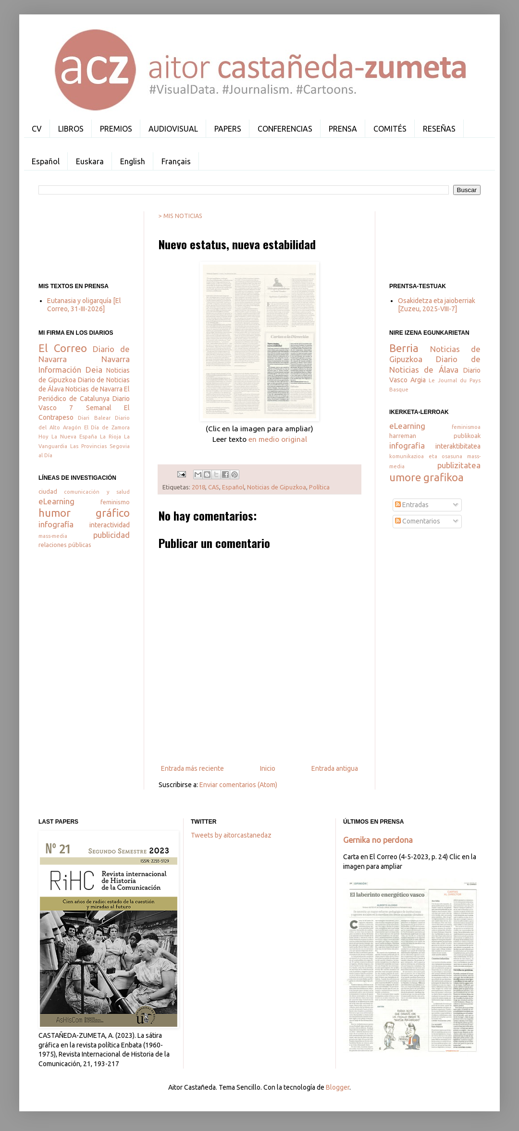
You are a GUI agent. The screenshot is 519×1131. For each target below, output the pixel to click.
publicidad (111, 534)
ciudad (47, 491)
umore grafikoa (426, 477)
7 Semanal (90, 408)
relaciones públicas (64, 544)
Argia (418, 380)
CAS (213, 487)
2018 (198, 487)
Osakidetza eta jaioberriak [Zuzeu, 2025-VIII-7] (436, 305)
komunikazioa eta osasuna (425, 456)
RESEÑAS (439, 128)
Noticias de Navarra (93, 389)
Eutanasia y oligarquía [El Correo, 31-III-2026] (84, 305)
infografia (407, 445)
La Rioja (110, 436)
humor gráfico (84, 513)
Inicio (267, 768)
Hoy (43, 436)
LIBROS (71, 128)
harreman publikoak (435, 435)
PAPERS (227, 128)
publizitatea (459, 465)
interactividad (109, 525)
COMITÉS (390, 128)
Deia (94, 369)
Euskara (90, 161)
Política (319, 487)
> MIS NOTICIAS (180, 215)
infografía (56, 524)
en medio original (277, 439)
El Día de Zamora (107, 427)
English (132, 161)
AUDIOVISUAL (173, 128)
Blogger (337, 1087)
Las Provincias (88, 446)
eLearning (56, 501)
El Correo (62, 348)
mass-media (52, 536)
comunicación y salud (97, 492)
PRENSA (343, 128)
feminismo (115, 502)
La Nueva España (74, 436)
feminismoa (466, 427)
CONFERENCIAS (285, 128)
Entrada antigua (334, 768)
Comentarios (417, 521)
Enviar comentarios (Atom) (238, 785)
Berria (404, 348)
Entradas (412, 505)
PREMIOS (116, 128)
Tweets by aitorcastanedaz (231, 835)
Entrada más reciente (192, 768)
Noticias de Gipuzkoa (276, 487)
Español (46, 161)
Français (176, 161)
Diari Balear (94, 418)
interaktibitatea (458, 446)
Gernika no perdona (378, 840)
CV (37, 128)
